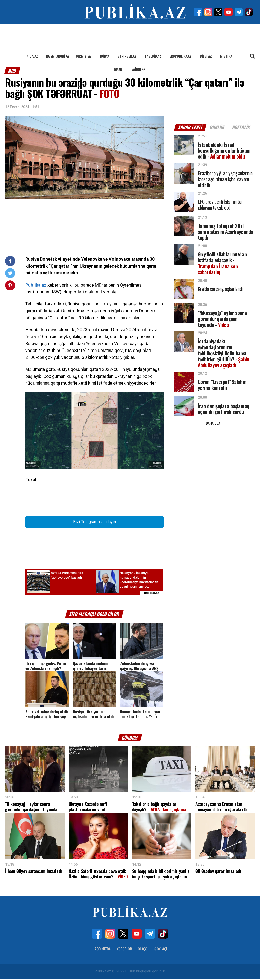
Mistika (226, 56)
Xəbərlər (124, 948)
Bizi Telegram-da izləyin (94, 521)
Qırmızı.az (84, 56)
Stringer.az (127, 56)
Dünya (104, 56)
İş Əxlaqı (160, 948)
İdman (117, 69)
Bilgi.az (206, 56)
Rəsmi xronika (57, 56)
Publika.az (35, 285)
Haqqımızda (102, 948)
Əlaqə (142, 948)
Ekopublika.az (180, 56)
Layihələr (138, 69)
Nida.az (32, 56)
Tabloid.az (153, 56)
